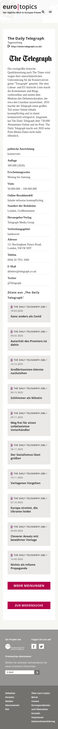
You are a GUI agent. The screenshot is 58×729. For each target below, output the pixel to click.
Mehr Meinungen (29, 586)
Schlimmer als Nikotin (26, 398)
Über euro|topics (40, 693)
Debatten (10, 693)
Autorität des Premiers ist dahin (29, 343)
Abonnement (12, 705)
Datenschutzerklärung (42, 721)
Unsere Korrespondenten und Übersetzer (40, 705)
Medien (9, 701)
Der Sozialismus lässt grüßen (25, 456)
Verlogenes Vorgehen (26, 483)
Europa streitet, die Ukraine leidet (24, 509)
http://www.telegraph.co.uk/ (25, 46)
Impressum (37, 717)
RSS (7, 709)
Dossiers (9, 697)
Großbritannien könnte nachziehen (27, 371)
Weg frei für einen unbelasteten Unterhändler (23, 426)
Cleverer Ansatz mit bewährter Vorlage (24, 538)
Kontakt (35, 713)
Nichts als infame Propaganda (23, 566)
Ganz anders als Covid (26, 316)
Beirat (34, 697)
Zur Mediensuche (29, 605)
